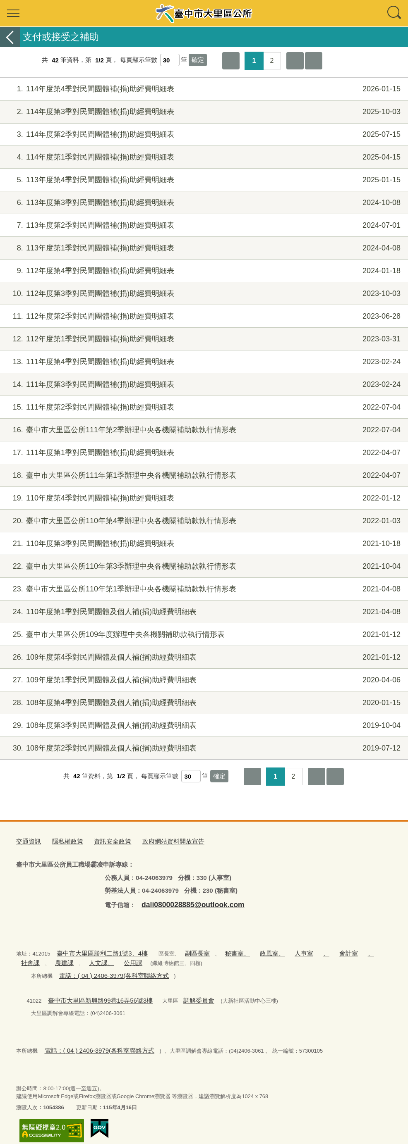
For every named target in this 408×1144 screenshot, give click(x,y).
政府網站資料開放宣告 (157, 840)
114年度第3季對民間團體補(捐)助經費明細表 (203, 112)
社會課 (351, 949)
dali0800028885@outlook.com (185, 901)
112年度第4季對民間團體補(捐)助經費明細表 (203, 271)
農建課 (29, 957)
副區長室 (181, 949)
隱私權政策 (62, 840)
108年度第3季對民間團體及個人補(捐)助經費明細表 (203, 726)
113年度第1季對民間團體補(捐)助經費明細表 (203, 248)
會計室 (313, 949)
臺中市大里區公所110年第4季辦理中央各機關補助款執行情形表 (203, 521)
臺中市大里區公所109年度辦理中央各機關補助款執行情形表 (203, 635)
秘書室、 (217, 949)
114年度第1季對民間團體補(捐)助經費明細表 (203, 157)
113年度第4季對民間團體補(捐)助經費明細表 (203, 180)
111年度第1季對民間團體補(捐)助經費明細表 (203, 453)
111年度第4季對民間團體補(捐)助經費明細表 (203, 362)
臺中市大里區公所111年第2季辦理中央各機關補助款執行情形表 (203, 430)
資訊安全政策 (102, 840)
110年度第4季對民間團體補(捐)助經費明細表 (203, 498)
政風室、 (247, 949)
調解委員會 (180, 992)
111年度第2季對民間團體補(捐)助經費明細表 (203, 407)
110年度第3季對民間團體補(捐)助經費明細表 (203, 544)
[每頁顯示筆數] (170, 60)
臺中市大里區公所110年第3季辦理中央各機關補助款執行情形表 (203, 566)
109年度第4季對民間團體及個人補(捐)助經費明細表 (203, 657)
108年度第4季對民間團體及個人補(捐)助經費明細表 (203, 703)
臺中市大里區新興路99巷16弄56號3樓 (92, 992)
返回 (10, 37)
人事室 (274, 949)
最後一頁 (313, 60)
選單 (13, 13)
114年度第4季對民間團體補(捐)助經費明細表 (203, 89)
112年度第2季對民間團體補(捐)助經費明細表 (203, 316)
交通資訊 (27, 840)
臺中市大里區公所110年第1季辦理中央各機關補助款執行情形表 (203, 589)
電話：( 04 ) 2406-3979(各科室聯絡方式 (106, 969)
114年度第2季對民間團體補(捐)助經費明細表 (203, 135)
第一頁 (231, 60)
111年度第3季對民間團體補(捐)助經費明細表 (203, 385)
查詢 (395, 13)
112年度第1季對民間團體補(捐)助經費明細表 (203, 339)
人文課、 (61, 957)
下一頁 (295, 60)
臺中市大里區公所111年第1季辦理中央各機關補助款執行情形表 (203, 475)
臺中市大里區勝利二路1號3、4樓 (95, 949)
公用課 (89, 957)
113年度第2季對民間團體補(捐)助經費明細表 (203, 225)
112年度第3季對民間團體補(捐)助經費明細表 (203, 294)
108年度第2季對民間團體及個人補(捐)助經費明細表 (203, 748)
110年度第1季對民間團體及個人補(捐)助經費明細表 (203, 612)
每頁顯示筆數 (138, 60)
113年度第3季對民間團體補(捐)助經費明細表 (203, 203)
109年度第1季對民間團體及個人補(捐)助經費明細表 (203, 680)
